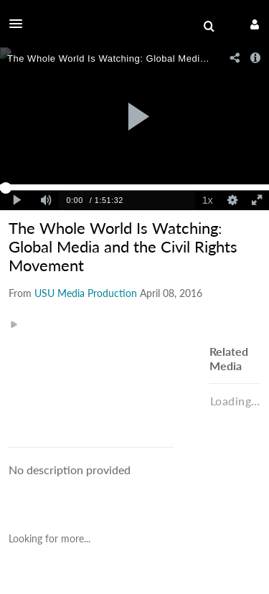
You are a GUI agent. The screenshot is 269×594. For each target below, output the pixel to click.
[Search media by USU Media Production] (85, 293)
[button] (20, 24)
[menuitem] (209, 26)
